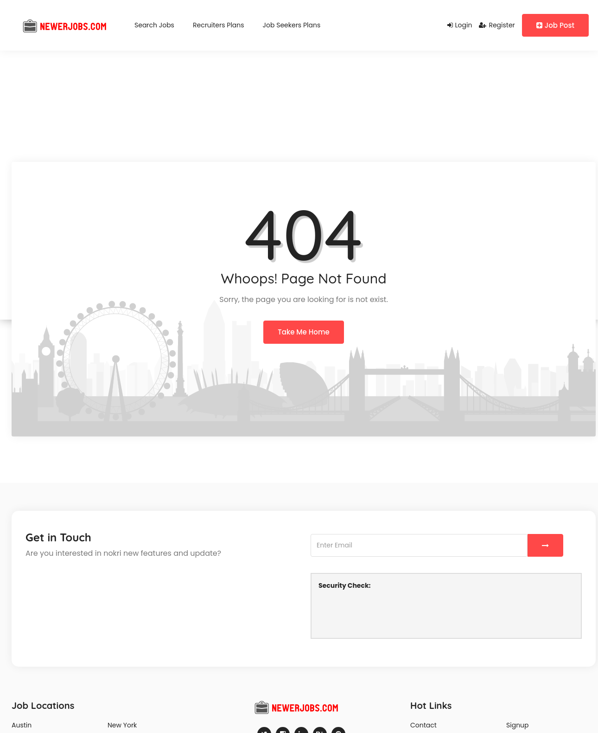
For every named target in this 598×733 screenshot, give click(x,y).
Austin (22, 725)
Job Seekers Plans (292, 25)
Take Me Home (303, 332)
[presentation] (388, 613)
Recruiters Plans (218, 25)
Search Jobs (154, 25)
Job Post (555, 25)
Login (459, 25)
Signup (517, 725)
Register (497, 25)
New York (122, 725)
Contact (423, 725)
